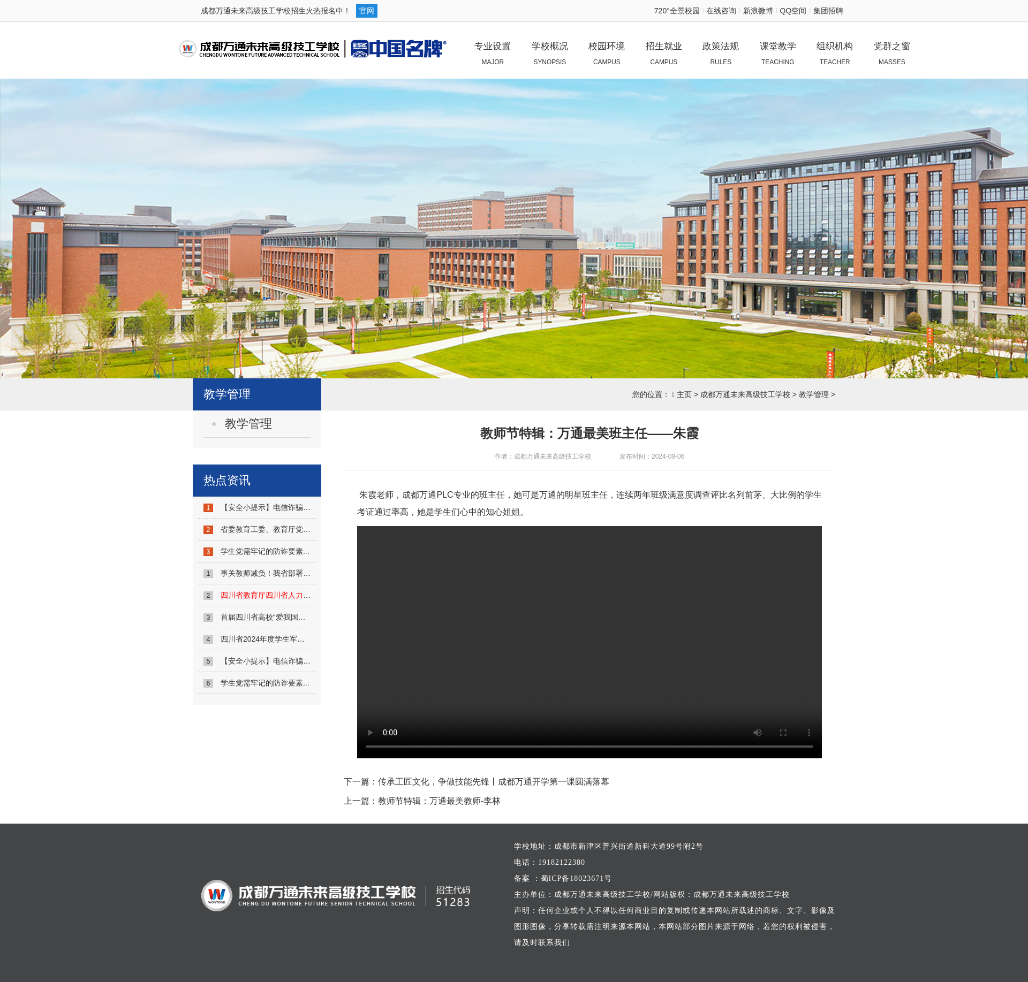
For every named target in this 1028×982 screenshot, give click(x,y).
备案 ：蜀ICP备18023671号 (563, 878)
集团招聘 (828, 10)
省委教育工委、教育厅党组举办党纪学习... (291, 529)
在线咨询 (721, 10)
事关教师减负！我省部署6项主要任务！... (289, 573)
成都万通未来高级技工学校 (745, 394)
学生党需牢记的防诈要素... (265, 551)
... (291, 595)
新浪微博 (758, 10)
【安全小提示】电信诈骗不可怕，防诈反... (291, 507)
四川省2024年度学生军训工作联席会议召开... (296, 639)
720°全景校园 (677, 10)
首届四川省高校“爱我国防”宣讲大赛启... (286, 617)
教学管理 (814, 394)
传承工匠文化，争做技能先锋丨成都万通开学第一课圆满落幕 (493, 781)
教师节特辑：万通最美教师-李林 (439, 800)
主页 (684, 394)
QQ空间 (793, 10)
